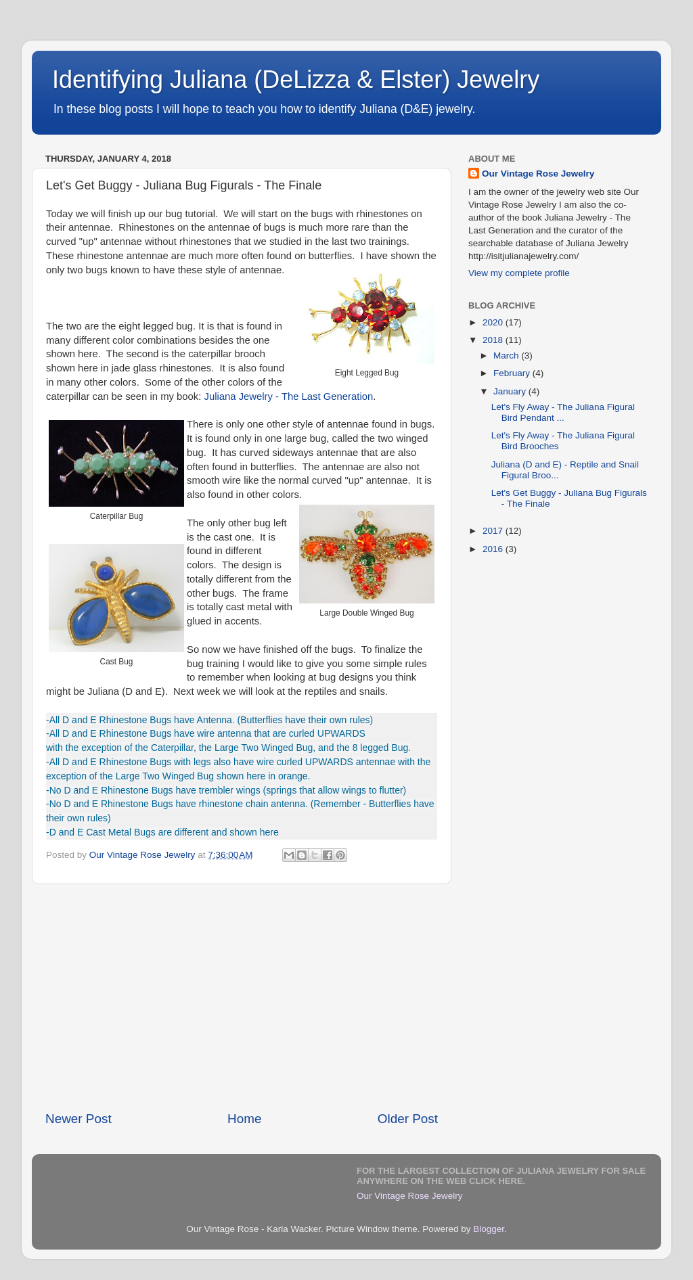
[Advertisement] (241, 997)
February (513, 373)
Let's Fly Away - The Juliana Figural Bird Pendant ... (563, 412)
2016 (494, 549)
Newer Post (78, 1119)
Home (244, 1119)
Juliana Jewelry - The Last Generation (289, 396)
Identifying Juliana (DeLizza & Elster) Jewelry (295, 79)
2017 (494, 531)
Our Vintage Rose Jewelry (538, 173)
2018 (494, 340)
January (511, 391)
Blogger (488, 1229)
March (507, 355)
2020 (494, 322)
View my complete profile (519, 273)
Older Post (408, 1119)
